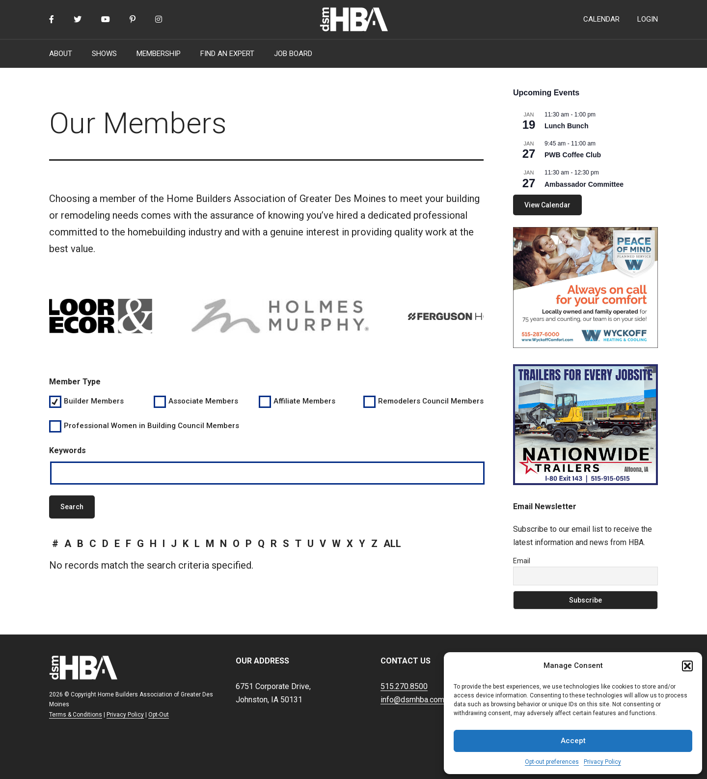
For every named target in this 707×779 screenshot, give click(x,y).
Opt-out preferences (552, 761)
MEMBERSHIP (158, 53)
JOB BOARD (293, 53)
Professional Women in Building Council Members (151, 425)
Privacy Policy (602, 761)
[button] (687, 666)
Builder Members (94, 401)
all (392, 543)
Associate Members (203, 401)
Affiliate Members (304, 401)
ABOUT (60, 53)
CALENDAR (601, 19)
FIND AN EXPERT (227, 53)
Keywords (67, 450)
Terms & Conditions (75, 714)
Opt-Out (158, 714)
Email (521, 561)
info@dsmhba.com (412, 699)
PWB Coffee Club (572, 155)
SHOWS (104, 53)
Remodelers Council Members (430, 401)
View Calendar (547, 205)
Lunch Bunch (566, 126)
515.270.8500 (404, 686)
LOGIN (647, 19)
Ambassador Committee (584, 184)
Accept (573, 740)
